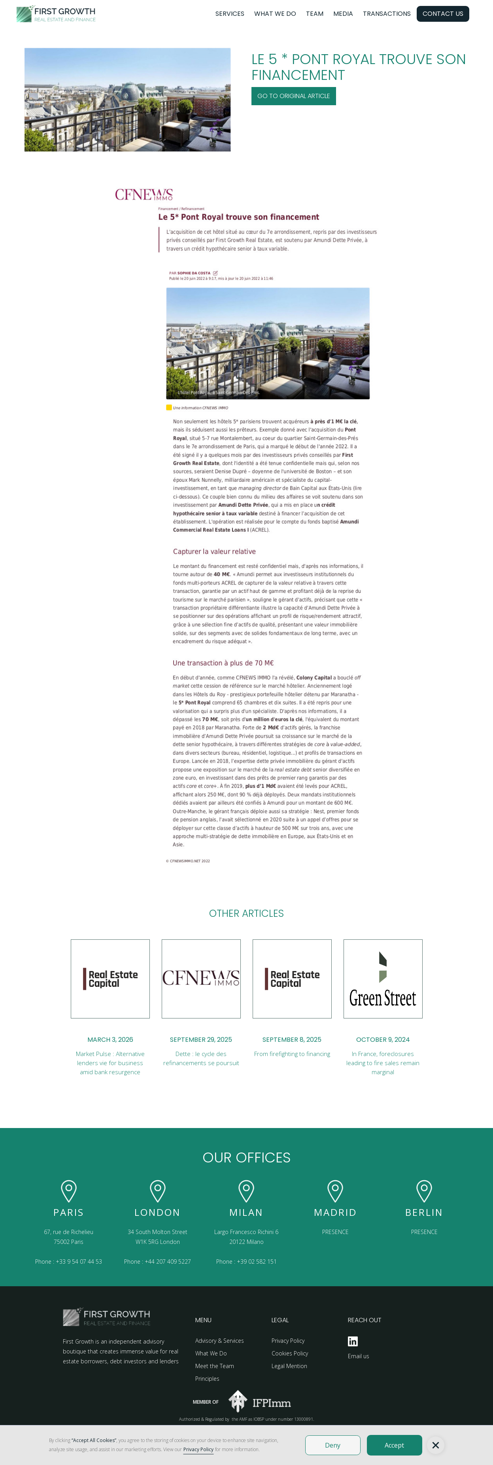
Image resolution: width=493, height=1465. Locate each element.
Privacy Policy (288, 1340)
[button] (435, 1445)
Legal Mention (289, 1366)
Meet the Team (214, 1366)
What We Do (211, 1353)
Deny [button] (332, 1445)
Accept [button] (394, 1445)
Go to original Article (293, 95)
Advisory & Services (219, 1340)
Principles (207, 1378)
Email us (358, 1356)
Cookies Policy (290, 1353)
